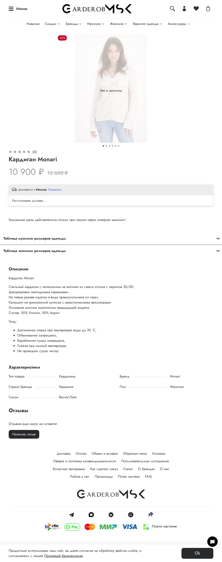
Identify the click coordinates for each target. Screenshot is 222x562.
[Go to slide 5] (115, 146)
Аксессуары (179, 23)
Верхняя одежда (148, 23)
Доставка (63, 453)
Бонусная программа (69, 468)
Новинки (33, 23)
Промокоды (104, 476)
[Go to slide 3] (109, 146)
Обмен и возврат (105, 453)
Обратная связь (135, 453)
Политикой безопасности (63, 555)
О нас (164, 468)
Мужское (96, 23)
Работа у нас (80, 476)
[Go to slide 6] (118, 146)
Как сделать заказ (104, 468)
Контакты (158, 453)
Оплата (81, 453)
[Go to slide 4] (112, 146)
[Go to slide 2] (106, 146)
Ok (197, 553)
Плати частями (129, 476)
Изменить (54, 189)
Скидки (52, 23)
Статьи (128, 468)
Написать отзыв (24, 434)
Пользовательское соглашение (145, 461)
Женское (119, 23)
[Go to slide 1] (103, 146)
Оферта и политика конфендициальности (84, 461)
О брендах (146, 468)
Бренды (74, 23)
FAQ (148, 476)
